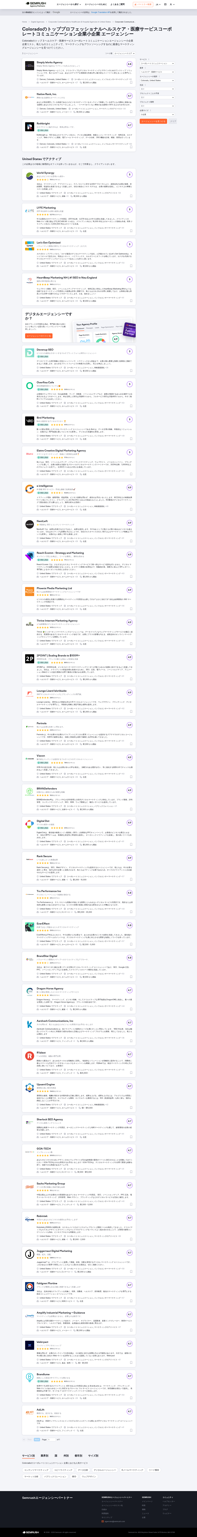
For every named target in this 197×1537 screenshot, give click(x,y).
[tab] (28, 1455)
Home (24, 22)
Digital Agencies (37, 22)
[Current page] (51, 1439)
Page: (44, 1439)
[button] (158, 4)
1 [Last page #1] (59, 1439)
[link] (96, 4)
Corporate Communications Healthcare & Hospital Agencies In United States (79, 22)
